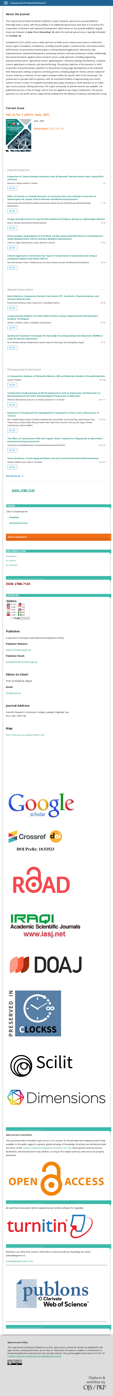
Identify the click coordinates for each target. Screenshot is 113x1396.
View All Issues (13, 476)
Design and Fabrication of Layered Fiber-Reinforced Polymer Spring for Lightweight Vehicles (56, 219)
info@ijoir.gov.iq (13, 693)
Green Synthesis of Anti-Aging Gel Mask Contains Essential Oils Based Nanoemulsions (53, 458)
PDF (13, 188)
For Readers (11, 556)
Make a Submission (17, 537)
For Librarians (12, 565)
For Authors (11, 560)
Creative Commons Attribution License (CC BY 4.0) (47, 1148)
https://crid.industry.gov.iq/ (18, 650)
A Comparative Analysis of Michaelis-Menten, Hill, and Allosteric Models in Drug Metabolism (56, 376)
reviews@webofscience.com (19, 1261)
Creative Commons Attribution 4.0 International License (34, 1356)
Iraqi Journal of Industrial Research (28, 3)
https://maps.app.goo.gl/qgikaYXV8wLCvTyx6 (25, 735)
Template (14, 517)
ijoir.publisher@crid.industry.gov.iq (21, 662)
